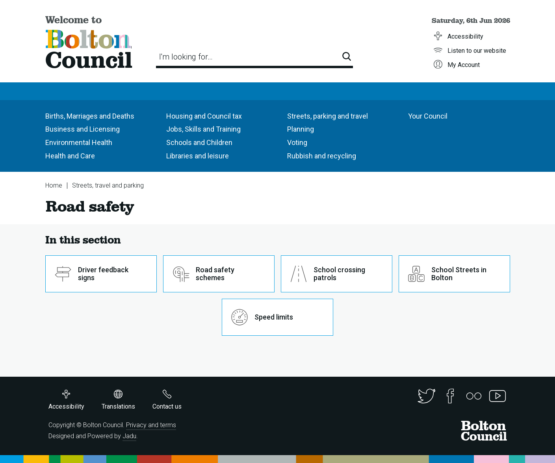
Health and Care (70, 156)
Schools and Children (199, 142)
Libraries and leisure (197, 156)
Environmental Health (78, 142)
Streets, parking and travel (327, 116)
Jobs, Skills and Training (203, 129)
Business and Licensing (82, 129)
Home (53, 185)
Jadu (129, 436)
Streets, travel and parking (108, 185)
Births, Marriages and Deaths (89, 116)
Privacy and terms (151, 425)
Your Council (427, 116)
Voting (297, 142)
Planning (300, 129)
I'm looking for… (186, 56)
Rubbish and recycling (321, 156)
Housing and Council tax (204, 116)
